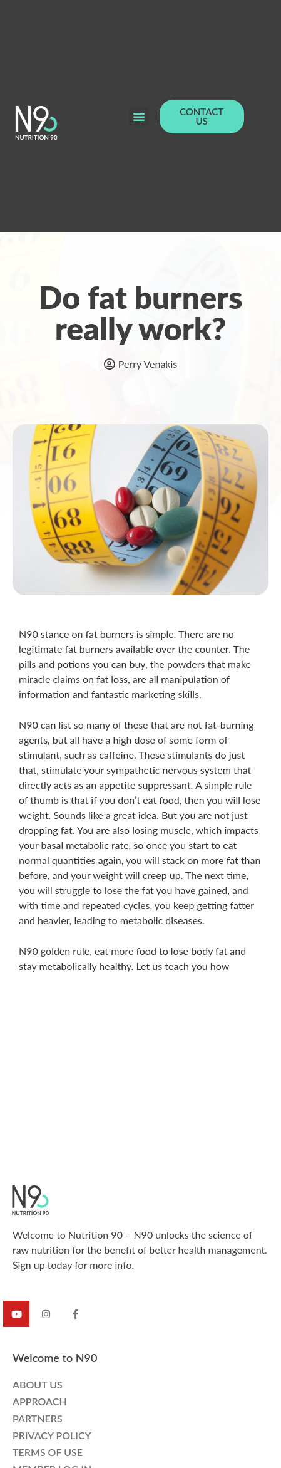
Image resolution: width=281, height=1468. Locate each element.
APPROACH (40, 1401)
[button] (139, 116)
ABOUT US (38, 1384)
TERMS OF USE (48, 1452)
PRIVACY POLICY (52, 1435)
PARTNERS (38, 1418)
